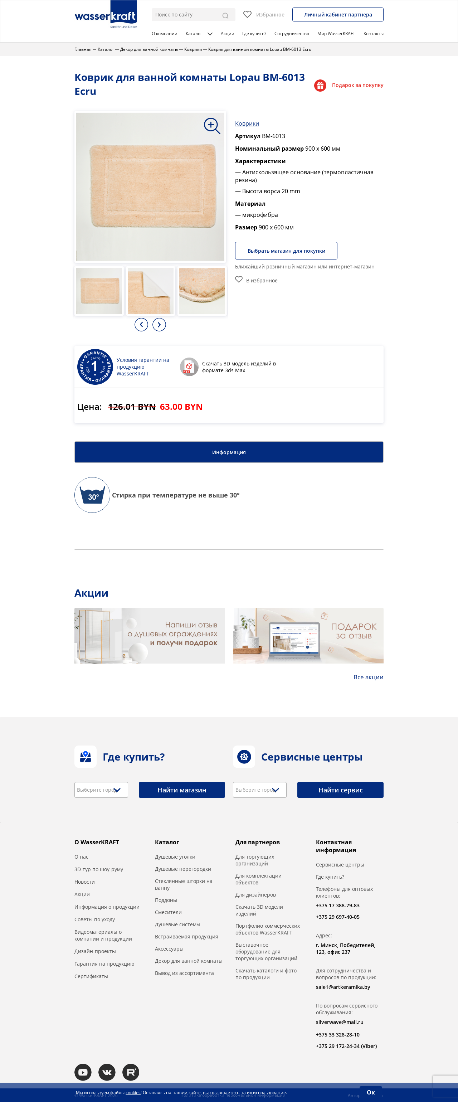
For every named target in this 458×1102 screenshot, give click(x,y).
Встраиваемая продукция (186, 936)
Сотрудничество (291, 33)
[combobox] (101, 789)
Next (159, 324)
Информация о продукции (107, 906)
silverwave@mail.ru (340, 1021)
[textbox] (99, 790)
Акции (227, 33)
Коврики (247, 123)
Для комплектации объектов (258, 878)
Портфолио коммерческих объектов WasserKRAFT (267, 929)
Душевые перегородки (183, 868)
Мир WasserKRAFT (336, 33)
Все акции (368, 676)
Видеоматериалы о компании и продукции (103, 935)
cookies (133, 1092)
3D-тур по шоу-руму (98, 868)
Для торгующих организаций (254, 859)
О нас (81, 856)
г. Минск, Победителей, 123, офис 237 (345, 948)
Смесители (168, 911)
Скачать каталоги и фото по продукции (266, 973)
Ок (371, 1092)
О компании (164, 33)
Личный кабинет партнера (338, 14)
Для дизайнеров (255, 894)
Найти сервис (340, 789)
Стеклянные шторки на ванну (184, 884)
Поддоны (166, 899)
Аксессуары (169, 948)
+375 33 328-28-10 (338, 1034)
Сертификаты (91, 975)
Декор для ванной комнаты (189, 960)
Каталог (199, 33)
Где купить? (254, 33)
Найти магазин (181, 789)
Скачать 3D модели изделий (259, 910)
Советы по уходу (94, 919)
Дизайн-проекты (95, 950)
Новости (84, 881)
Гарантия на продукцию (104, 963)
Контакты (374, 33)
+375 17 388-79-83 (338, 905)
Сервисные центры (340, 864)
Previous (141, 324)
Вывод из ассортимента (184, 972)
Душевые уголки (175, 856)
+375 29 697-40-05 (338, 916)
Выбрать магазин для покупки (287, 250)
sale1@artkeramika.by (343, 986)
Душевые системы (177, 924)
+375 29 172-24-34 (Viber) (346, 1045)
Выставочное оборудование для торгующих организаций (266, 951)
